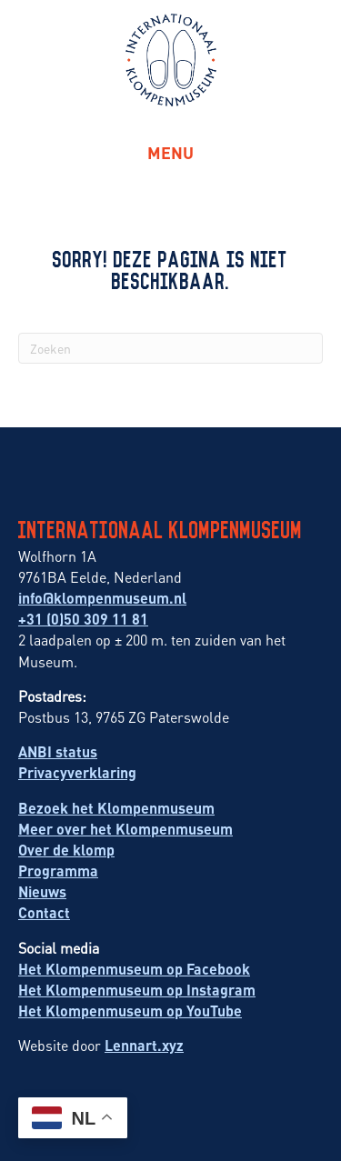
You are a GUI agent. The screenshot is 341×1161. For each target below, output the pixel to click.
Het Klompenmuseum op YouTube (130, 1010)
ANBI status (57, 751)
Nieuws (42, 891)
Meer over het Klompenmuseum (125, 828)
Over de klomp (66, 849)
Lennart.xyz (144, 1045)
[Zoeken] (170, 348)
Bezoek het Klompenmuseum (116, 807)
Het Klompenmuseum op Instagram (137, 989)
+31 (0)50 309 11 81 (83, 618)
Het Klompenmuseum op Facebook (134, 968)
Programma (58, 870)
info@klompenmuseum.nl (102, 597)
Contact (44, 912)
